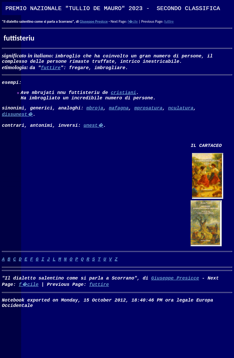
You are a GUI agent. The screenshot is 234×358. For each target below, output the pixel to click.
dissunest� (17, 119)
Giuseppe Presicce (94, 21)
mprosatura (148, 112)
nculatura (180, 112)
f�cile (133, 21)
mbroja (94, 112)
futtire (169, 21)
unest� (93, 130)
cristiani (123, 95)
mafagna (119, 112)
